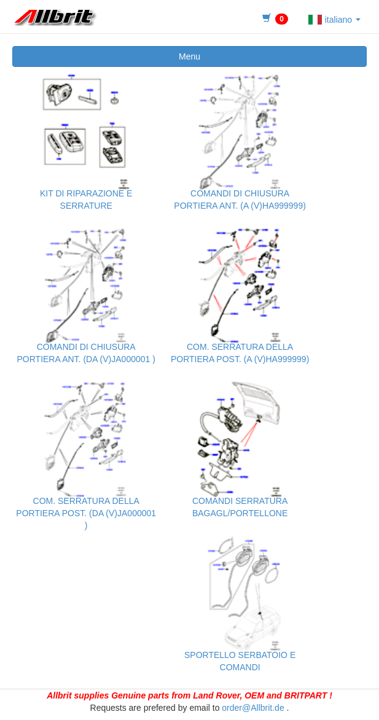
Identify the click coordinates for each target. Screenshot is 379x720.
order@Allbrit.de (253, 708)
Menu (189, 56)
